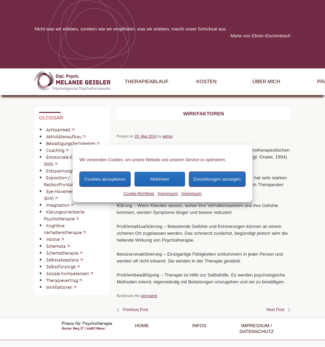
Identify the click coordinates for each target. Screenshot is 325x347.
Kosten (206, 81)
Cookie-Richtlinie (139, 193)
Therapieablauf (147, 81)
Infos (199, 325)
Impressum (168, 193)
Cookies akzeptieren (105, 179)
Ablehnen (159, 179)
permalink (149, 296)
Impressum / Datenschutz (256, 328)
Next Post (275, 309)
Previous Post (135, 309)
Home (142, 325)
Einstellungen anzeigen (217, 179)
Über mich (266, 81)
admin (167, 136)
